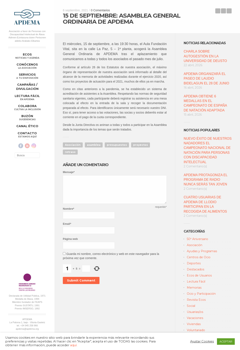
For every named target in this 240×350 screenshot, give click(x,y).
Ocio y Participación (201, 294)
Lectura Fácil (196, 281)
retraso (70, 152)
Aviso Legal (39, 224)
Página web (70, 238)
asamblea (94, 144)
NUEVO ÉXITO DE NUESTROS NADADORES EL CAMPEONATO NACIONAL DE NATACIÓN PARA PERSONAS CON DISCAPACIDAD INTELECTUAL (208, 150)
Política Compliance (27, 227)
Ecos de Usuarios (199, 275)
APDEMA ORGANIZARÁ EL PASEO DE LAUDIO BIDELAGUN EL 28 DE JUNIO (206, 78)
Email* (67, 223)
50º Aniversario (197, 239)
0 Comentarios (100, 10)
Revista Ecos (196, 300)
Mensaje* (69, 172)
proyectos (140, 144)
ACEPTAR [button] (225, 341)
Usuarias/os (195, 312)
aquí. (73, 345)
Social (191, 306)
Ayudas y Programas (202, 251)
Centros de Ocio (198, 257)
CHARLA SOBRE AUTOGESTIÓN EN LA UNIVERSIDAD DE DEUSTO (205, 56)
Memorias (194, 287)
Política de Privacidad (20, 224)
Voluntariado (196, 330)
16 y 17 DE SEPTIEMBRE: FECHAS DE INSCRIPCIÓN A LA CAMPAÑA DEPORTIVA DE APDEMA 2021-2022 (217, 10)
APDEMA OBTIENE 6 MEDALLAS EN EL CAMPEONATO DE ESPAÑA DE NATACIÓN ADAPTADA (205, 103)
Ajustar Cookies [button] (202, 341)
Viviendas (194, 324)
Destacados (195, 269)
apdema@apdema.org (27, 218)
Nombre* (68, 208)
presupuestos (117, 144)
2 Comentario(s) (195, 166)
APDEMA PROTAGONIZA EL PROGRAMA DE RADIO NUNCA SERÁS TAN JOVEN (205, 179)
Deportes (194, 263)
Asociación (73, 144)
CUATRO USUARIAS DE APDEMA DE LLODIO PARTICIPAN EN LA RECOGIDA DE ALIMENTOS (205, 204)
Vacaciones (195, 318)
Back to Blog (223, 10)
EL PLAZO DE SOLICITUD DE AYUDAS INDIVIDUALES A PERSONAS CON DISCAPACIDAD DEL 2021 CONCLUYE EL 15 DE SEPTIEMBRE (229, 10)
